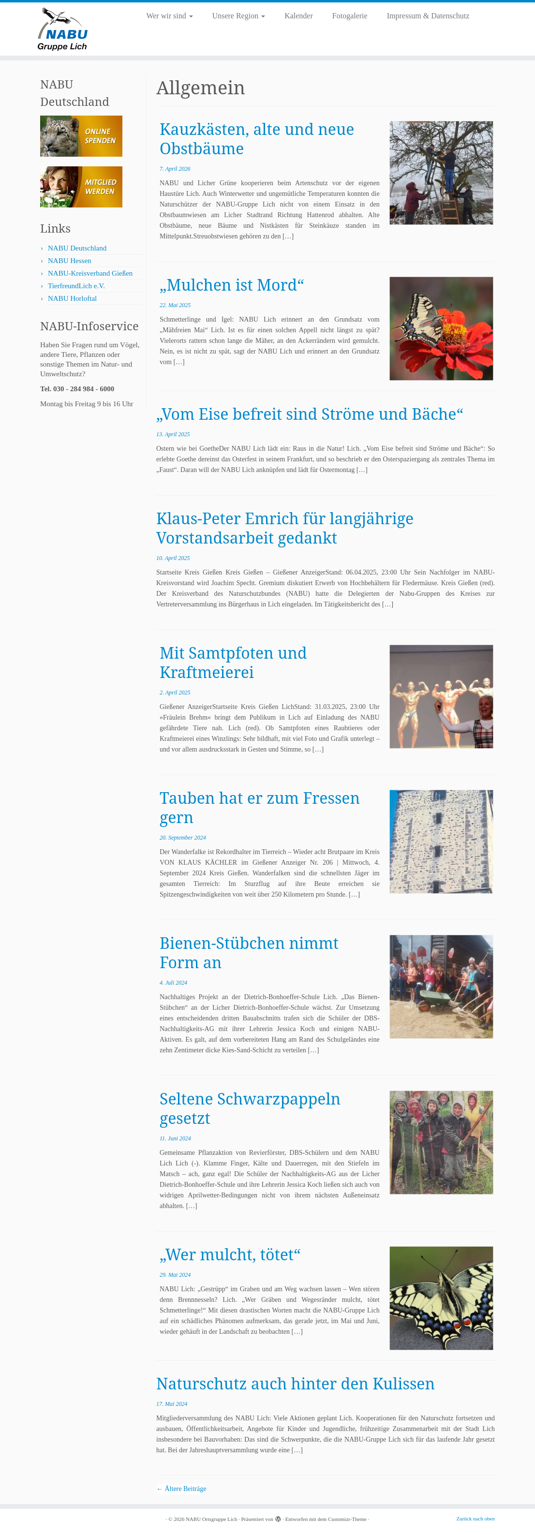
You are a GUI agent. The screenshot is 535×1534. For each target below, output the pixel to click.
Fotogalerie (350, 16)
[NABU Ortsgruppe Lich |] (62, 29)
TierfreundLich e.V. (76, 286)
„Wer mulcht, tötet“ (230, 1254)
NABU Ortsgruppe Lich (211, 1519)
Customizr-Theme (347, 1519)
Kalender (298, 16)
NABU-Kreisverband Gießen (90, 273)
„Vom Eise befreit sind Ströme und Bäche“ (309, 413)
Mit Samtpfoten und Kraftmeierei (233, 662)
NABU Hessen (69, 261)
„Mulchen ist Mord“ (232, 284)
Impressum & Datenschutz (428, 16)
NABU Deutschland (77, 248)
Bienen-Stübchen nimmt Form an (249, 952)
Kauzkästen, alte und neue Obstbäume (257, 138)
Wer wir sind (169, 16)
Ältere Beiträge (181, 1488)
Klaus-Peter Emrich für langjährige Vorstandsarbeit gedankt (285, 528)
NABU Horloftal (72, 298)
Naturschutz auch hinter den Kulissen (295, 1383)
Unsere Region (239, 16)
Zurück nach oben (476, 1518)
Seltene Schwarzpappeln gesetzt (250, 1108)
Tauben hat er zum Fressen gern (260, 807)
